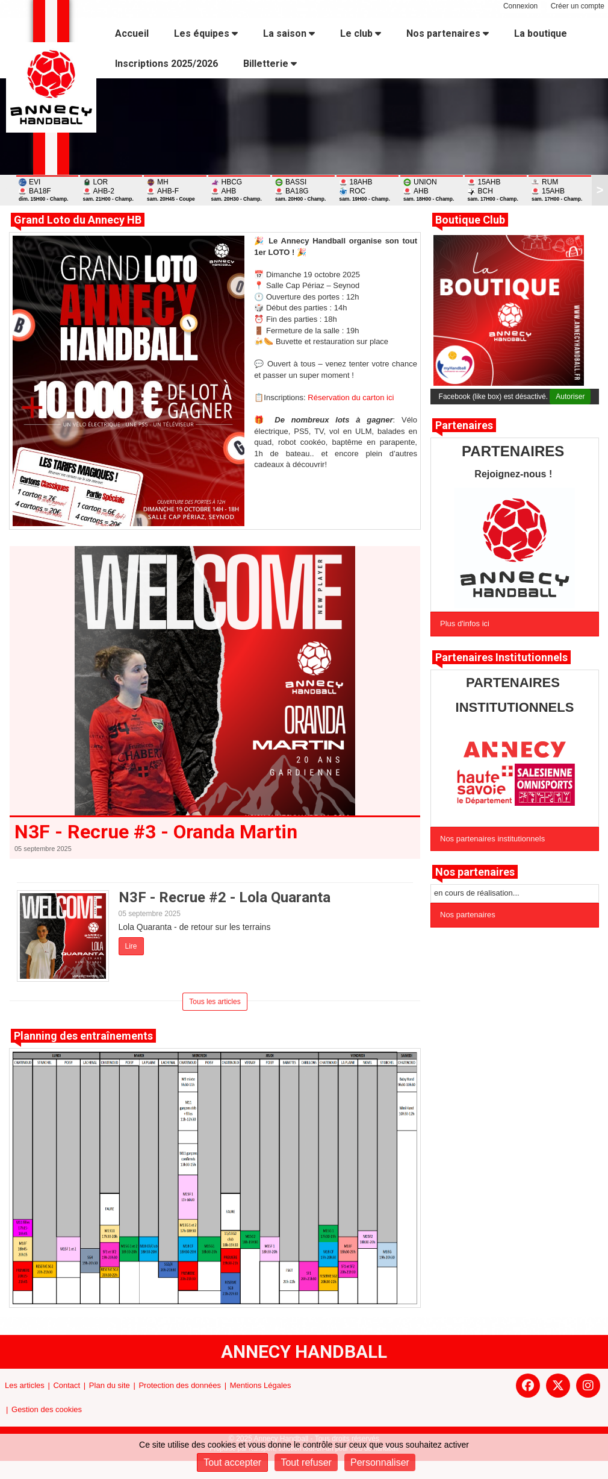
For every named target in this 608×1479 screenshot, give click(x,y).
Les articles (25, 1385)
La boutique (540, 33)
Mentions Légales (260, 1385)
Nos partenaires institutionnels (492, 838)
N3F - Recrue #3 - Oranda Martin (155, 831)
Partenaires (464, 425)
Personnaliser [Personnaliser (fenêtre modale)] (379, 1462)
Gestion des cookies (46, 1409)
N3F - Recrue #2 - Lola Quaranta (224, 897)
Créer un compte (577, 6)
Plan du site (109, 1385)
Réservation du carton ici (351, 397)
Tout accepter (232, 1462)
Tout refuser (306, 1462)
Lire (131, 946)
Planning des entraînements (83, 1035)
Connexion (520, 6)
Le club (360, 33)
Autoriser (570, 396)
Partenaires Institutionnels (501, 657)
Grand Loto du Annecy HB (77, 219)
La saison (289, 33)
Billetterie (270, 63)
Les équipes (206, 33)
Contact (66, 1385)
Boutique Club (470, 219)
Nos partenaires (447, 33)
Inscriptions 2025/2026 (166, 63)
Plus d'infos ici (464, 623)
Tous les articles (214, 1001)
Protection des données (179, 1385)
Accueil (132, 33)
